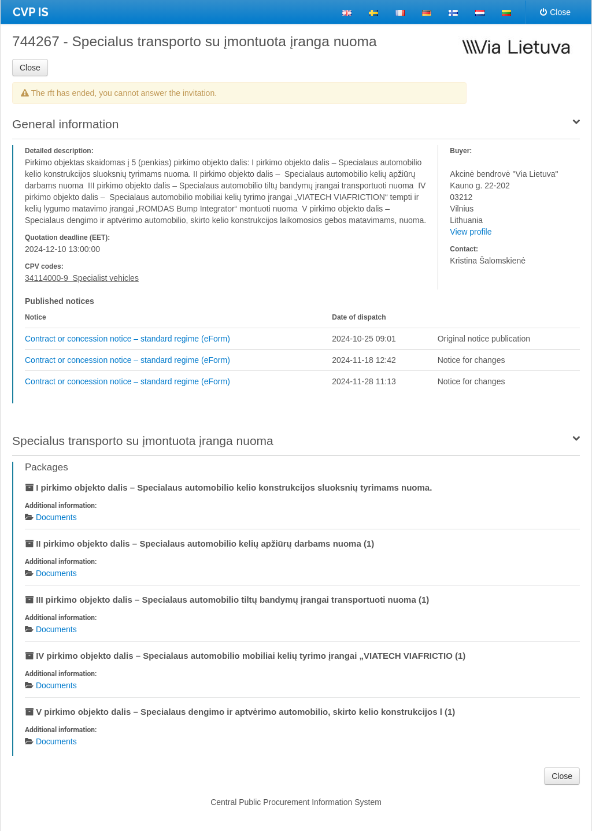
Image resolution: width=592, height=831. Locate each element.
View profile (470, 231)
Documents (56, 517)
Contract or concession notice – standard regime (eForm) (127, 338)
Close (555, 12)
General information (65, 124)
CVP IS (31, 12)
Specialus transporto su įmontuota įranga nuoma (142, 440)
